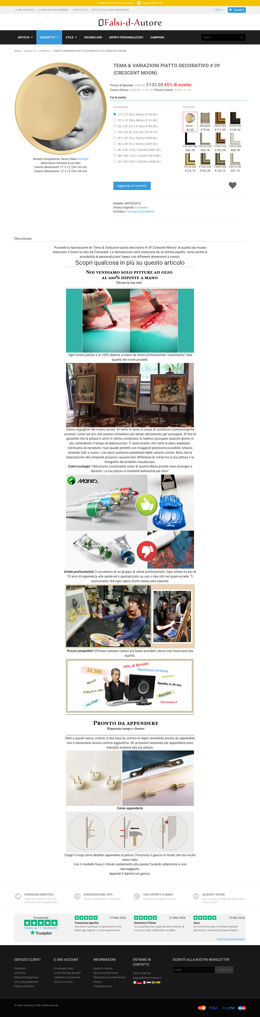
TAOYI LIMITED (142, 973)
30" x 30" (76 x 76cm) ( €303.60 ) (138, 137)
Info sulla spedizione (26, 981)
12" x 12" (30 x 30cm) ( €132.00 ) (138, 114)
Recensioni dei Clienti (105, 972)
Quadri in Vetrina (102, 968)
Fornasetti (141, 207)
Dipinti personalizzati (126, 37)
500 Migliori (93, 37)
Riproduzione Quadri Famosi (109, 977)
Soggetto (49, 37)
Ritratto (45, 51)
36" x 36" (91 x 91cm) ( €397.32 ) (138, 143)
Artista (25, 37)
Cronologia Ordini (63, 968)
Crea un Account (63, 981)
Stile (71, 37)
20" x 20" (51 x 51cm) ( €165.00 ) (138, 126)
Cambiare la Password (67, 977)
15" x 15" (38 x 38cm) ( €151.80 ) (138, 120)
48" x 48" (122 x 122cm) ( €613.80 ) (139, 155)
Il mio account (25, 10)
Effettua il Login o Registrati (111, 10)
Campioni (157, 37)
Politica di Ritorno (24, 986)
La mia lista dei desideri (54, 10)
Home (17, 51)
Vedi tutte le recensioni (231, 939)
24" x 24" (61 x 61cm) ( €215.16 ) (138, 132)
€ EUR (218, 10)
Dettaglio (83, 158)
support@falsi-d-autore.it (147, 977)
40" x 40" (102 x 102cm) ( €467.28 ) (139, 149)
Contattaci (80, 10)
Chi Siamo (20, 972)
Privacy (97, 981)
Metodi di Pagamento (26, 977)
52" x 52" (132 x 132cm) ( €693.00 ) (139, 161)
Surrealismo (147, 211)
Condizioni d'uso (102, 986)
